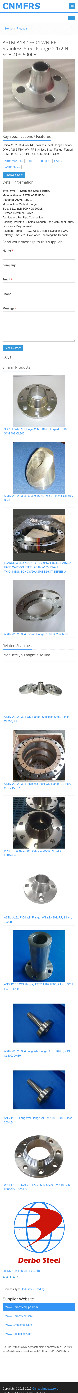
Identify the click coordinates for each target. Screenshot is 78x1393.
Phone (7, 294)
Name (8, 250)
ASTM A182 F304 (14, 161)
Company (9, 265)
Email (7, 279)
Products (22, 28)
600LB (31, 161)
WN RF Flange (12, 167)
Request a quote (14, 174)
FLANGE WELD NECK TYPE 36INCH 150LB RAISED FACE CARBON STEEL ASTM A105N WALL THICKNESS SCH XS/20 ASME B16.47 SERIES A (37, 567)
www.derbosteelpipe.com (21, 1307)
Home (9, 28)
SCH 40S (44, 161)
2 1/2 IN (58, 161)
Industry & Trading (33, 1289)
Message (10, 308)
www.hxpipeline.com (18, 1333)
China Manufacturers (45, 1388)
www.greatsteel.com (18, 1324)
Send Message (13, 348)
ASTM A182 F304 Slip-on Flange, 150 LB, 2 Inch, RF (36, 634)
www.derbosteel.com (19, 1316)
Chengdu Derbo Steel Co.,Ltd (21, 1270)
